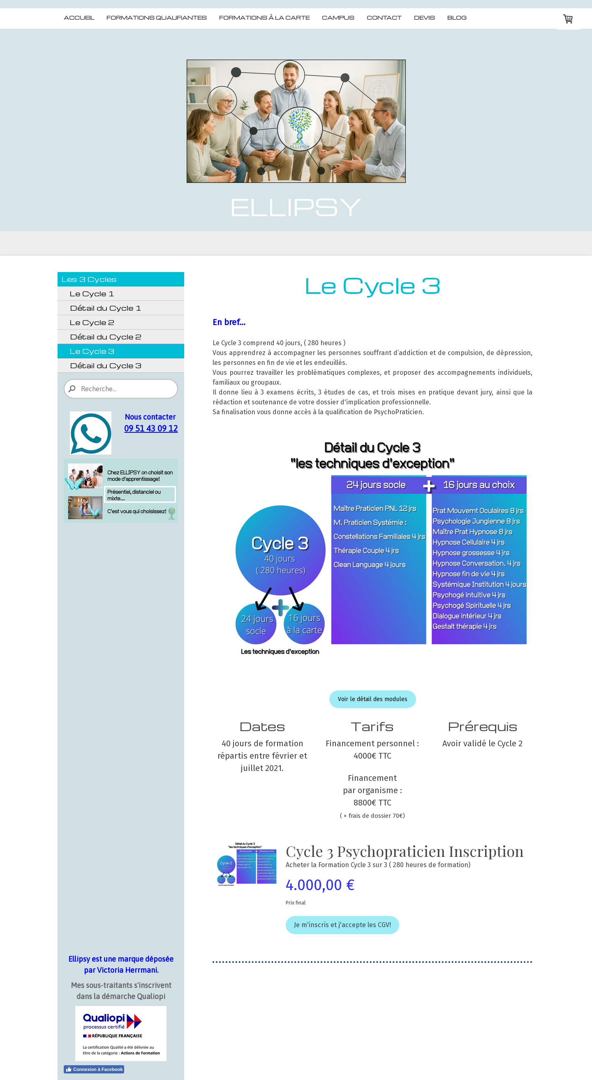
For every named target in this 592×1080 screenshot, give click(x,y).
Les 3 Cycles (89, 279)
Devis (424, 17)
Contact (384, 17)
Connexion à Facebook (94, 1069)
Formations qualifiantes (156, 17)
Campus (338, 17)
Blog (457, 17)
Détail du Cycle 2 (105, 336)
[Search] (121, 389)
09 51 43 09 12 (151, 428)
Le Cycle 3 (92, 350)
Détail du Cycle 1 (105, 307)
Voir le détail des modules (372, 699)
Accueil (79, 17)
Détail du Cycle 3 (105, 365)
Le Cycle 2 (92, 322)
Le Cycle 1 (92, 293)
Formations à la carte (264, 17)
